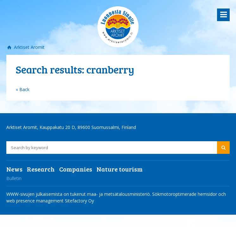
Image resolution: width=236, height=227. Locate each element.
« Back (22, 89)
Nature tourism (119, 169)
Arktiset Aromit (29, 47)
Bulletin (14, 178)
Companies (75, 169)
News (14, 169)
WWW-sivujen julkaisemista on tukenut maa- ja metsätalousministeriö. (79, 194)
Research (41, 169)
